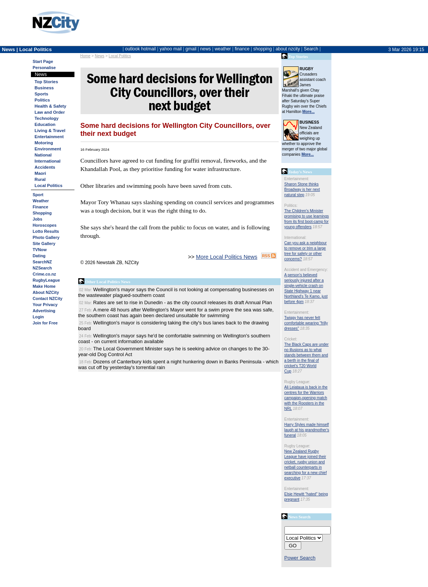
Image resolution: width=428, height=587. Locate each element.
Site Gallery (44, 243)
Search (311, 49)
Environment (48, 149)
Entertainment (49, 136)
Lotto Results (46, 231)
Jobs (37, 219)
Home (85, 56)
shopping (262, 49)
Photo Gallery (46, 237)
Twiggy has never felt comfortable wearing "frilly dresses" (306, 323)
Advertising (44, 310)
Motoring (44, 142)
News (99, 56)
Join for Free (45, 323)
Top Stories (46, 81)
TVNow (40, 249)
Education (45, 124)
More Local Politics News (226, 257)
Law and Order (50, 112)
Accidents (45, 167)
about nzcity (288, 49)
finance (242, 49)
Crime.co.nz (44, 274)
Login (38, 316)
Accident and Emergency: (306, 270)
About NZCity (46, 292)
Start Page (43, 61)
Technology (47, 118)
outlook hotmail (140, 49)
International (48, 161)
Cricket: (290, 339)
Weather (41, 200)
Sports (41, 94)
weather (223, 49)
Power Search (300, 558)
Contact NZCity (48, 298)
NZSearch (42, 268)
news (205, 49)
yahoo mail (171, 49)
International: (295, 237)
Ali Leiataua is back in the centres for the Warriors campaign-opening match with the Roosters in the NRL (306, 398)
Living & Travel (50, 130)
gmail (191, 49)
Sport (38, 194)
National (43, 155)
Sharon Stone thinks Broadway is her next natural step (302, 189)
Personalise (44, 67)
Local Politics (120, 56)
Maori (40, 173)
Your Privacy (45, 304)
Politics (42, 100)
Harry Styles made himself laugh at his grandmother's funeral (306, 430)
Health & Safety (50, 106)
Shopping (42, 213)
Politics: (290, 205)
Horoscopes (45, 225)
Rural (40, 179)
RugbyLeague (46, 280)
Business (44, 87)
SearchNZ (42, 262)
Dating (39, 255)
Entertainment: (296, 179)
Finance (40, 207)
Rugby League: (297, 382)
